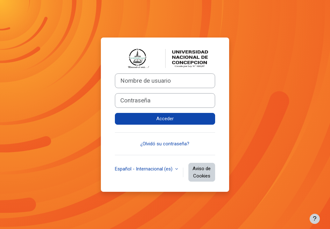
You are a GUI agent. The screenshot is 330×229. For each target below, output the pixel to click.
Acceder (165, 118)
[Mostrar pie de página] (315, 219)
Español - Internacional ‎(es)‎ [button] (144, 169)
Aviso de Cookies (202, 172)
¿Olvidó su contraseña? (164, 144)
